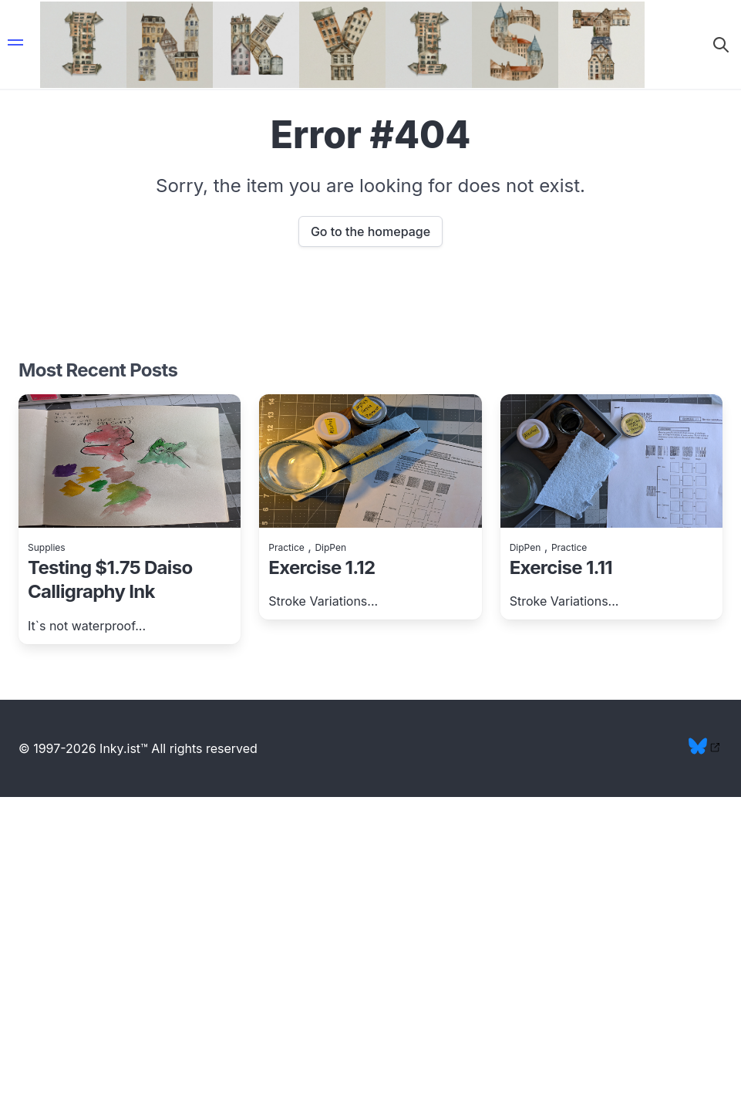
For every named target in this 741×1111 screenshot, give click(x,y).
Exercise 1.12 (321, 567)
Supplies (47, 547)
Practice (286, 547)
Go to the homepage (370, 231)
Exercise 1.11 (561, 567)
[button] (15, 44)
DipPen (330, 547)
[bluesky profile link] (705, 750)
